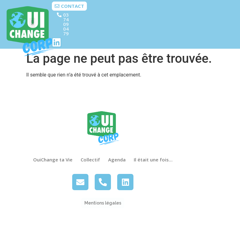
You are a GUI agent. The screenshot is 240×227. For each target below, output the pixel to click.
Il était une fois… (153, 159)
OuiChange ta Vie (52, 159)
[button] (32, 23)
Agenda (117, 159)
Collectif (90, 159)
